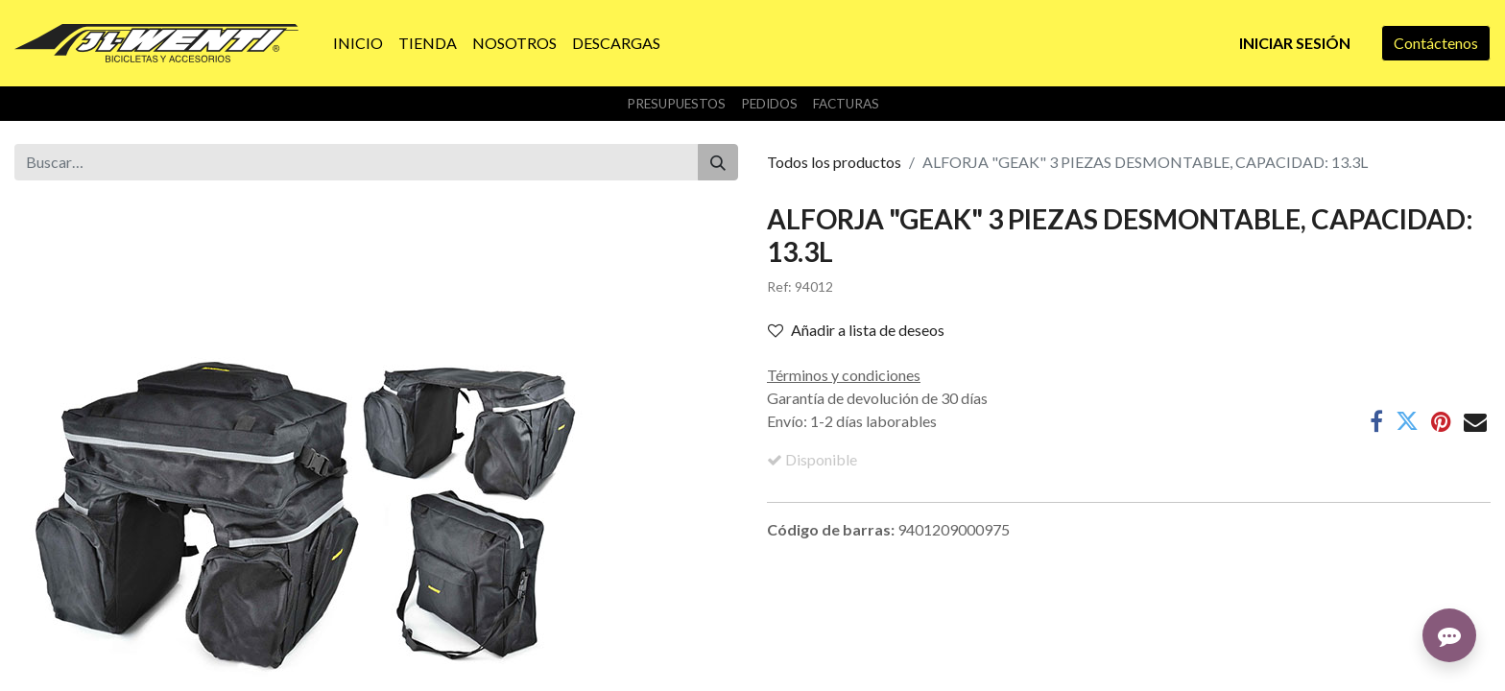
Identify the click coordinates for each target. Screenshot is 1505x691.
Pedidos (769, 103)
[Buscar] (718, 162)
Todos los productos (834, 162)
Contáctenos (1436, 43)
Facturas (846, 103)
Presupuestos (676, 103)
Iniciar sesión (1294, 43)
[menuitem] (358, 43)
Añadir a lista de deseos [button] (856, 330)
